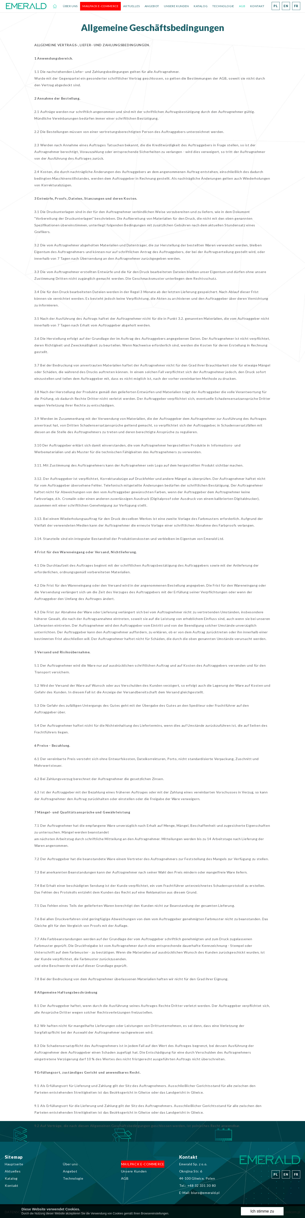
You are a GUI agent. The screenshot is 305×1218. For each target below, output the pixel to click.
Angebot (152, 6)
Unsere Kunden (176, 6)
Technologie (223, 6)
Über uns (70, 6)
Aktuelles (131, 6)
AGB (242, 6)
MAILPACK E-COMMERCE (100, 6)
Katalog (201, 6)
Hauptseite (55, 6)
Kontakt (257, 6)
